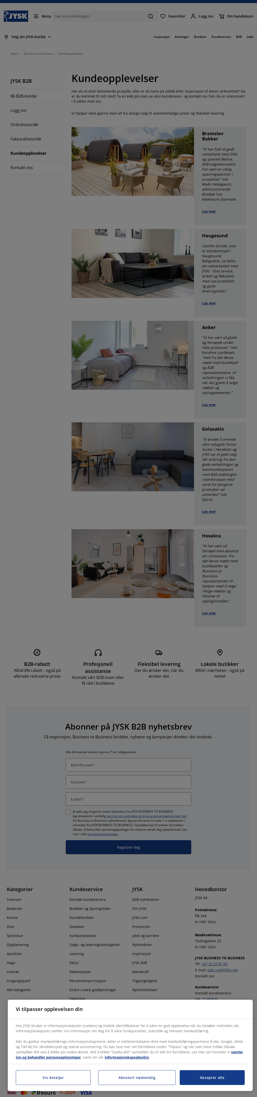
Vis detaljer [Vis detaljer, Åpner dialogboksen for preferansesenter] (53, 1077)
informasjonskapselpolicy (127, 1057)
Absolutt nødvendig (137, 1077)
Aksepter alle (212, 1077)
